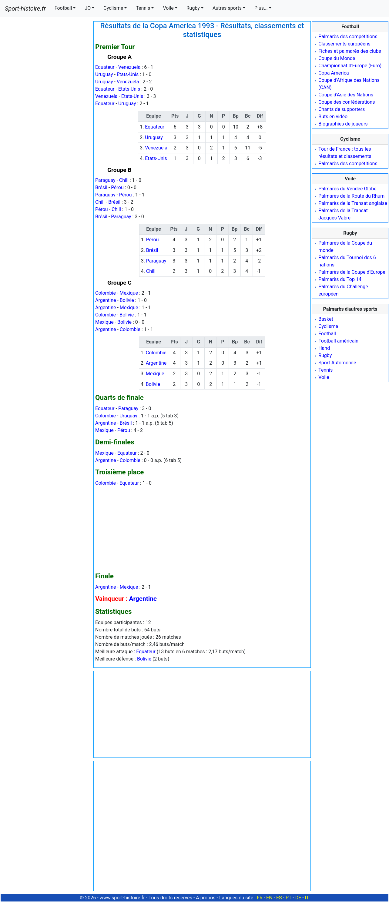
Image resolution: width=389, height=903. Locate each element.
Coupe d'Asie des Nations (345, 95)
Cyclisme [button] (113, 8)
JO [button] (88, 8)
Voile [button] (168, 8)
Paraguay (105, 180)
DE (298, 898)
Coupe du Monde (336, 58)
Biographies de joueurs (342, 124)
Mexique (128, 293)
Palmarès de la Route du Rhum (351, 196)
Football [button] (63, 8)
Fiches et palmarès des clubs (349, 51)
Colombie (105, 293)
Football (327, 333)
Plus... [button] (261, 8)
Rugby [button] (193, 8)
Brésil (101, 187)
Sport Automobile (337, 363)
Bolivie (127, 300)
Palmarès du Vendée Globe (347, 189)
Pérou (117, 187)
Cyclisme (328, 326)
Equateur (105, 67)
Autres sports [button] (227, 8)
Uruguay (104, 74)
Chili (124, 180)
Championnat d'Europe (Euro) (349, 66)
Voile (323, 377)
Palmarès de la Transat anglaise (352, 203)
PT (288, 898)
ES (279, 898)
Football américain (338, 341)
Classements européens (344, 44)
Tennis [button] (143, 8)
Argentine (105, 300)
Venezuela (129, 67)
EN (269, 898)
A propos (205, 898)
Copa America (333, 73)
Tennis (325, 370)
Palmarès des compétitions (347, 36)
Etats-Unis (128, 74)
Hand (324, 348)
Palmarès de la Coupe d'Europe (351, 272)
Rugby (325, 355)
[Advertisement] (46, 112)
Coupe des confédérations (346, 102)
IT (307, 898)
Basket (325, 319)
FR (260, 898)
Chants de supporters (341, 109)
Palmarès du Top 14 (339, 279)
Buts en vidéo (332, 116)
